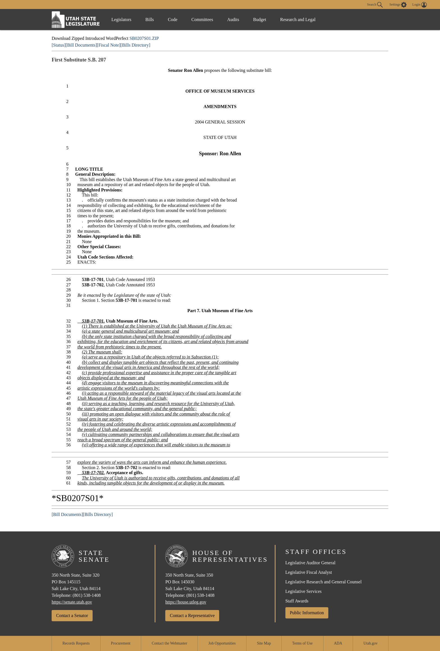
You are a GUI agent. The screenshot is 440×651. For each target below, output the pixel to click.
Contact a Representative (192, 615)
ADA (338, 643)
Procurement (120, 643)
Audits (233, 19)
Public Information (307, 612)
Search (375, 5)
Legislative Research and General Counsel (323, 581)
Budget (259, 19)
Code (172, 19)
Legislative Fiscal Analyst (308, 572)
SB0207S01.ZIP (144, 38)
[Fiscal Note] (108, 45)
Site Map (264, 643)
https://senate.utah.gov (72, 602)
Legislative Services (303, 591)
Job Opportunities (222, 643)
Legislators (121, 19)
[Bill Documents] (81, 45)
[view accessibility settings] (398, 5)
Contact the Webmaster (169, 643)
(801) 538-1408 (87, 595)
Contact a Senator (72, 615)
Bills (149, 19)
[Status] (59, 45)
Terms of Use (302, 643)
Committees (202, 19)
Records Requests (76, 643)
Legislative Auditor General (310, 562)
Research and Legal (297, 19)
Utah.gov (370, 643)
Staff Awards (296, 601)
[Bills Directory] (135, 45)
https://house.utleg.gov (185, 602)
